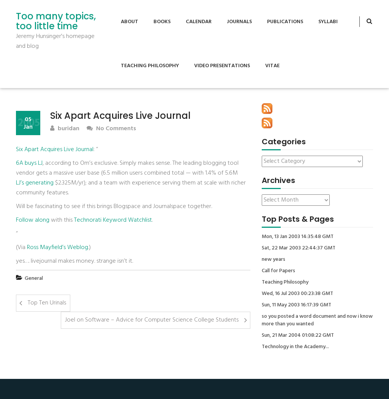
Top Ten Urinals (47, 303)
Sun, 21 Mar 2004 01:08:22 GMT (298, 335)
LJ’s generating (35, 183)
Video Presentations (222, 66)
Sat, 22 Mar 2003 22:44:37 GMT (298, 248)
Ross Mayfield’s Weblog (57, 247)
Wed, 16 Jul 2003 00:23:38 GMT (297, 294)
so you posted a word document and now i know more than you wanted (317, 320)
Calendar (199, 21)
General (34, 278)
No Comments (111, 129)
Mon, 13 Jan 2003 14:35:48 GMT (298, 237)
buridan (64, 129)
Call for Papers (278, 271)
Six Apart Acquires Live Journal (54, 150)
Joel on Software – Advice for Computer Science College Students (152, 320)
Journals (239, 21)
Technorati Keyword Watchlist (113, 220)
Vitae (272, 66)
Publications (285, 21)
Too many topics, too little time (56, 21)
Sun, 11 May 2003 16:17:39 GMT (296, 305)
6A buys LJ (29, 163)
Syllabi (328, 21)
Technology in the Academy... (295, 347)
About (129, 21)
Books (162, 21)
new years (273, 259)
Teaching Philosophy (150, 66)
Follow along (32, 220)
